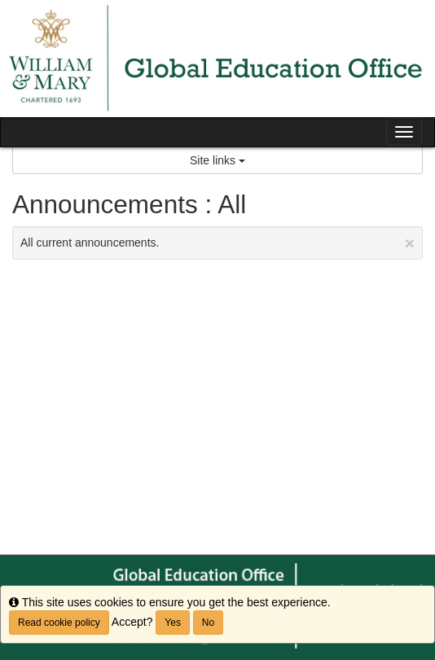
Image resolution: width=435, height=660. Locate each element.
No (208, 622)
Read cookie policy (59, 622)
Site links (217, 160)
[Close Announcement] (410, 242)
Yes (173, 622)
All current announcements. (217, 243)
